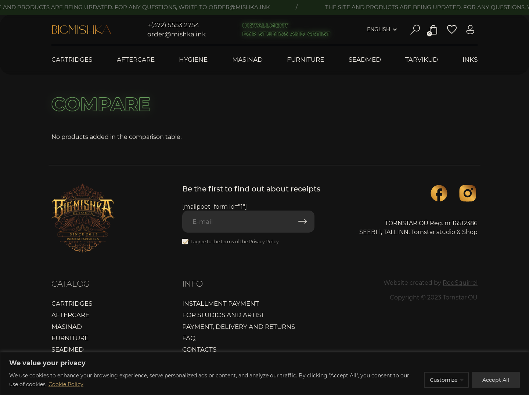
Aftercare (136, 59)
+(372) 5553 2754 (173, 25)
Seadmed (365, 59)
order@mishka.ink (176, 34)
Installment (265, 25)
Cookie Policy (65, 384)
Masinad (247, 59)
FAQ (188, 338)
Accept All (495, 380)
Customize (444, 380)
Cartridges (71, 59)
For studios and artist (286, 33)
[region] (264, 373)
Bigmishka (81, 30)
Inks (470, 59)
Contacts (199, 349)
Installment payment (220, 303)
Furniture (305, 59)
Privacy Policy (263, 241)
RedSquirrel (460, 282)
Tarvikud (421, 59)
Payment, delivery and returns (238, 326)
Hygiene (193, 59)
